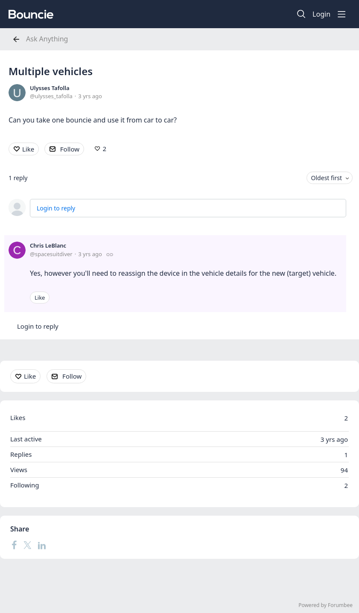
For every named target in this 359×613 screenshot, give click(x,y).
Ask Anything (47, 39)
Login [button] (321, 14)
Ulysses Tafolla (50, 88)
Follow (69, 149)
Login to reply (56, 208)
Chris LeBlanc (48, 245)
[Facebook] (14, 545)
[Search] (301, 14)
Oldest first (326, 178)
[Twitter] (27, 545)
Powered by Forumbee (325, 605)
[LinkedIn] (42, 545)
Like (28, 149)
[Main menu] (341, 14)
